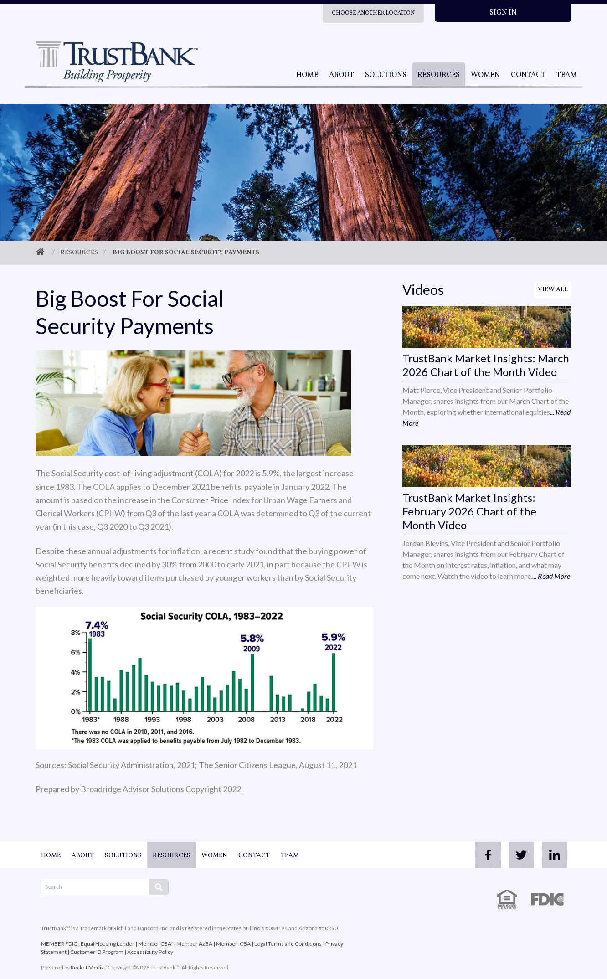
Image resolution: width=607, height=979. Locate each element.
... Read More (551, 576)
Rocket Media (87, 967)
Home (307, 75)
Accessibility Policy (150, 951)
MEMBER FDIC (59, 943)
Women (485, 75)
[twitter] (517, 855)
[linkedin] (553, 855)
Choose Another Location (373, 13)
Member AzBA (194, 943)
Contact (528, 75)
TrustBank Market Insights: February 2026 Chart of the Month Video (469, 511)
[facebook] (480, 855)
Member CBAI (155, 943)
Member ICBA (233, 943)
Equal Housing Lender (107, 943)
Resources (438, 75)
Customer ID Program (96, 951)
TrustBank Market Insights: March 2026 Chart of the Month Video (485, 364)
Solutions (385, 75)
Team (566, 75)
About (341, 75)
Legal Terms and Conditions (288, 943)
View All (553, 289)
